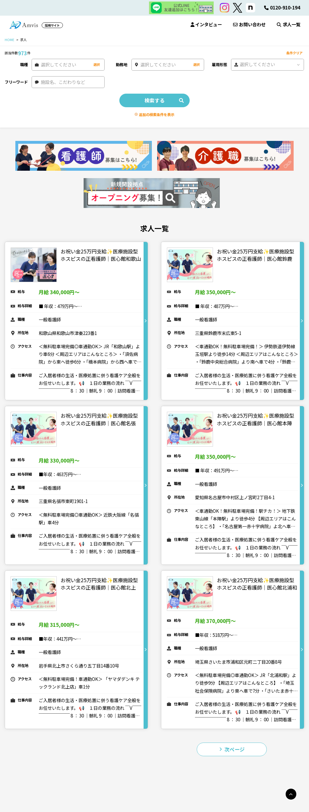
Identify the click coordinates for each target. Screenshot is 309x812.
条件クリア (294, 53)
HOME (9, 39)
